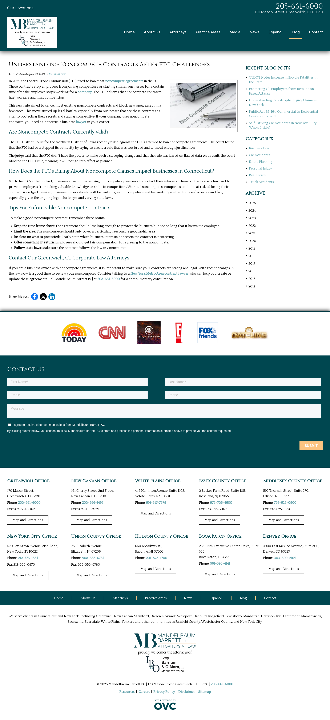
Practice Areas (208, 32)
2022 (251, 225)
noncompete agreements (124, 81)
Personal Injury (260, 168)
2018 (250, 256)
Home (129, 32)
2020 (251, 240)
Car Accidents (259, 155)
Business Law (57, 74)
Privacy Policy (164, 692)
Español (275, 32)
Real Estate (257, 175)
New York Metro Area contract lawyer (159, 273)
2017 (250, 263)
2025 (251, 203)
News (254, 32)
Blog (296, 32)
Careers (144, 692)
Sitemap (204, 692)
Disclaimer (186, 692)
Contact (316, 32)
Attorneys (177, 32)
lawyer (81, 122)
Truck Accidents (261, 182)
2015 (250, 278)
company (85, 92)
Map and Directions (28, 520)
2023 (251, 218)
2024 (251, 210)
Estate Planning (260, 162)
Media (235, 32)
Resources (127, 692)
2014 (250, 286)
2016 (250, 271)
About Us (152, 32)
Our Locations (20, 8)
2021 (250, 233)
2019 (250, 248)
